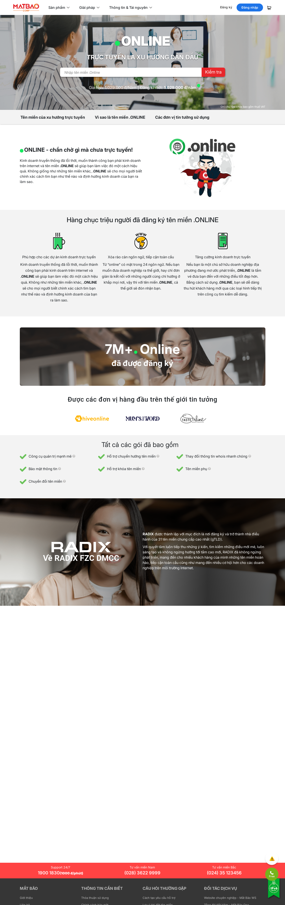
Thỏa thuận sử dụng (95, 897)
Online (160, 349)
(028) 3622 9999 (142, 872)
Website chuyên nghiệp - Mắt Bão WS (230, 897)
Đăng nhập (249, 7)
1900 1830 (60, 872)
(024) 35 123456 (224, 872)
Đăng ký (226, 7)
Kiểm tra (213, 72)
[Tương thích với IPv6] (274, 891)
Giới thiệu (26, 897)
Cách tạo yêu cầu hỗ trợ (159, 897)
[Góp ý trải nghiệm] (271, 858)
